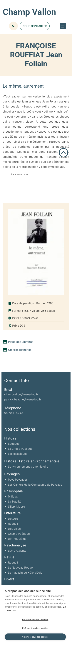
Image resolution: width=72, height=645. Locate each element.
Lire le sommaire (19, 174)
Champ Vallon (29, 12)
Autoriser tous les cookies (35, 637)
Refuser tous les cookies (35, 628)
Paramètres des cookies (35, 619)
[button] (63, 26)
